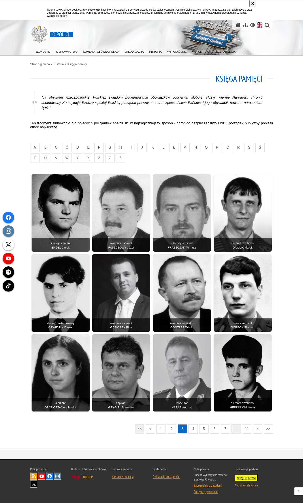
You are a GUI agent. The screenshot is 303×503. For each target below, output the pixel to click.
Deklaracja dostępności (166, 476)
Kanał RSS (33, 476)
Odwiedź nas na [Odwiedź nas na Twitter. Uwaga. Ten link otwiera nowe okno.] (33, 484)
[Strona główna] (238, 25)
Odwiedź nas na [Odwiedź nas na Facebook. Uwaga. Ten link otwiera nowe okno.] (49, 476)
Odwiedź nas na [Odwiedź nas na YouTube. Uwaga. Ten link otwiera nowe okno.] (41, 476)
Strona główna (40, 64)
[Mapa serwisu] (245, 25)
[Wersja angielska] (259, 25)
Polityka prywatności (206, 491)
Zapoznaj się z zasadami (208, 485)
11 (247, 429)
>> (267, 427)
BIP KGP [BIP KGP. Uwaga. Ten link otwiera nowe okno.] (88, 477)
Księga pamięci (77, 64)
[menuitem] (43, 51)
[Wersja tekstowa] (252, 25)
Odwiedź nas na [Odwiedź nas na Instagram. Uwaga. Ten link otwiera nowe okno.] (57, 476)
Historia (58, 64)
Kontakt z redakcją (123, 476)
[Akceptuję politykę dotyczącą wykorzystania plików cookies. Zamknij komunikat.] (252, 3)
